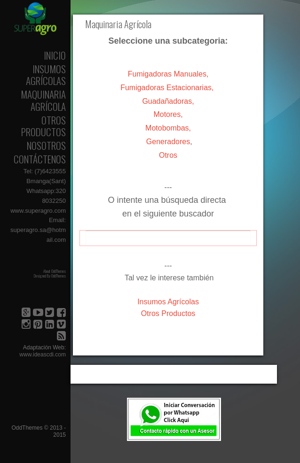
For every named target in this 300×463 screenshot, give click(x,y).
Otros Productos (43, 126)
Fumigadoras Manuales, (168, 74)
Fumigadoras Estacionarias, (166, 88)
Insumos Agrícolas (46, 75)
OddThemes (58, 275)
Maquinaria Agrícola (43, 100)
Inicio (55, 55)
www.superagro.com (38, 210)
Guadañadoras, (168, 101)
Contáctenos (40, 159)
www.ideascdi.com (42, 354)
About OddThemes (54, 271)
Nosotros (46, 145)
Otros (168, 155)
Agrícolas (168, 302)
